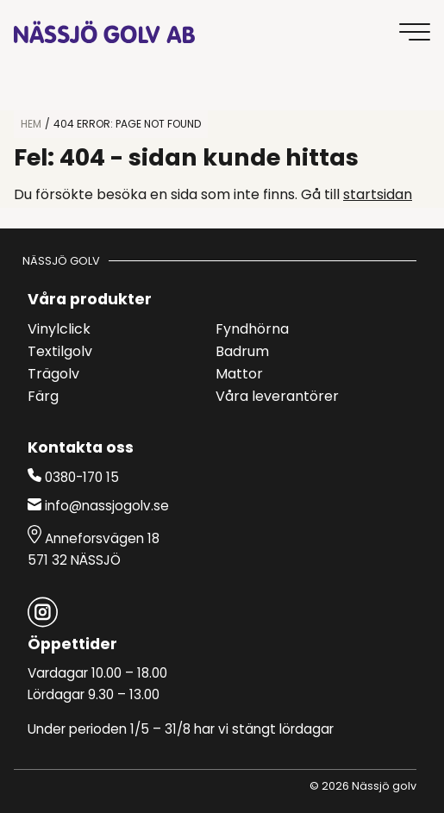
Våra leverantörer (277, 397)
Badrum (242, 353)
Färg (43, 397)
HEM (31, 125)
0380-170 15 (73, 476)
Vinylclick (59, 330)
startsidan (377, 196)
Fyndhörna (252, 330)
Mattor (239, 375)
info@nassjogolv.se (98, 506)
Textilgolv (60, 353)
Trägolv (53, 375)
